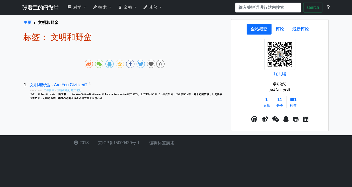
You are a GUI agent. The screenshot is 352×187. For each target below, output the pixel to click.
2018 (81, 143)
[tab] (259, 29)
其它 (150, 7)
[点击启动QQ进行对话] (286, 119)
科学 (75, 7)
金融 (125, 7)
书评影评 (49, 90)
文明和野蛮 (63, 90)
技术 (100, 7)
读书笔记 (76, 90)
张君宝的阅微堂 (40, 7)
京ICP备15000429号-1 (118, 143)
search (313, 7)
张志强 (280, 74)
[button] (254, 119)
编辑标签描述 (161, 143)
